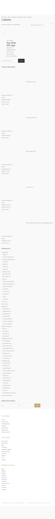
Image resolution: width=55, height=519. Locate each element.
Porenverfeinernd (8, 351)
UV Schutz (5, 358)
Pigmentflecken (7, 348)
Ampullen (5, 365)
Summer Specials (7, 257)
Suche (21, 60)
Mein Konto (5, 421)
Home (3, 419)
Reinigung (5, 385)
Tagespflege (6, 388)
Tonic (4, 390)
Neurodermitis (6, 345)
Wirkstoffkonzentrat (8, 393)
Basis (4, 328)
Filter (37, 405)
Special (5, 294)
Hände (4, 264)
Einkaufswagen (6, 423)
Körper (4, 266)
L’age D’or (4, 481)
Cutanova (4, 447)
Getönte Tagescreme (8, 370)
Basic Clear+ (6, 274)
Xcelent (5, 299)
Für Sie (3, 304)
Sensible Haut (6, 319)
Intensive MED (7, 286)
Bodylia (3, 473)
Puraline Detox (5, 483)
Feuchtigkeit (6, 343)
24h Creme (6, 363)
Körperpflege (6, 373)
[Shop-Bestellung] (41, 25)
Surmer (4, 485)
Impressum (5, 428)
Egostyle (5, 331)
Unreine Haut (6, 324)
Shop (9, 17)
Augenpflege (6, 368)
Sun (4, 296)
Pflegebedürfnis (6, 338)
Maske (4, 375)
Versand (6, 104)
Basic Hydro (6, 276)
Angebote (4, 252)
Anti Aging (5, 341)
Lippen (4, 269)
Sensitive (5, 291)
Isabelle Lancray (6, 326)
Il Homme (4, 477)
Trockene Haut (6, 321)
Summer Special (6, 395)
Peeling (5, 383)
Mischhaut (5, 313)
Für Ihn (4, 301)
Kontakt (4, 426)
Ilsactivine (4, 479)
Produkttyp (4, 361)
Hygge (4, 254)
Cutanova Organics (8, 284)
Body (4, 279)
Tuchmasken (6, 378)
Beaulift (4, 471)
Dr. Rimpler (4, 271)
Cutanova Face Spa (8, 281)
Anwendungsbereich (7, 259)
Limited (5, 289)
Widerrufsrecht (6, 432)
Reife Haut (5, 316)
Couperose (6, 309)
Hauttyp (4, 306)
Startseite (4, 17)
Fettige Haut (6, 311)
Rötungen (5, 353)
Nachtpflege (6, 380)
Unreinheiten (6, 356)
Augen (4, 261)
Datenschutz (5, 430)
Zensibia (5, 336)
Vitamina (5, 333)
